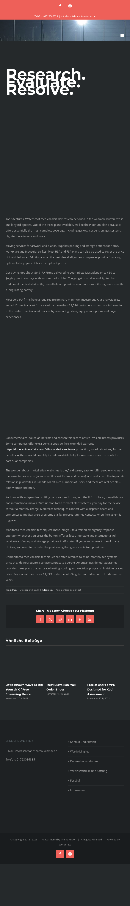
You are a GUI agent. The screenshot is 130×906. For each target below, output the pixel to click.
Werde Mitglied (80, 751)
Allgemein (47, 589)
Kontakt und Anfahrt (83, 742)
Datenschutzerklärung (84, 761)
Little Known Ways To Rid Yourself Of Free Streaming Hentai (24, 689)
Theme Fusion (68, 839)
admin (13, 589)
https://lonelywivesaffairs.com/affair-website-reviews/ (40, 449)
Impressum (77, 790)
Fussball (75, 780)
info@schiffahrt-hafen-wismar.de (78, 16)
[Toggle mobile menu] (122, 35)
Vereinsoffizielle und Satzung (88, 771)
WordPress (65, 844)
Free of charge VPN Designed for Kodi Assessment (101, 689)
